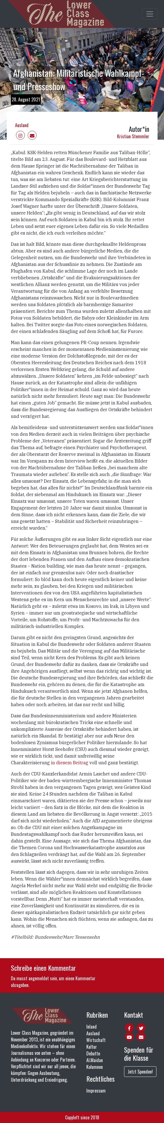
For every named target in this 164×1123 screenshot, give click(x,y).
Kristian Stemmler (133, 136)
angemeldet (38, 978)
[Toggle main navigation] (150, 14)
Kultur (91, 1046)
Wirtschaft (96, 1040)
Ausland (21, 125)
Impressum (96, 1090)
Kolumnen (94, 1066)
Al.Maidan (94, 1060)
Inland (91, 1026)
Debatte (93, 1053)
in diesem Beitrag (69, 762)
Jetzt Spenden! (140, 1071)
